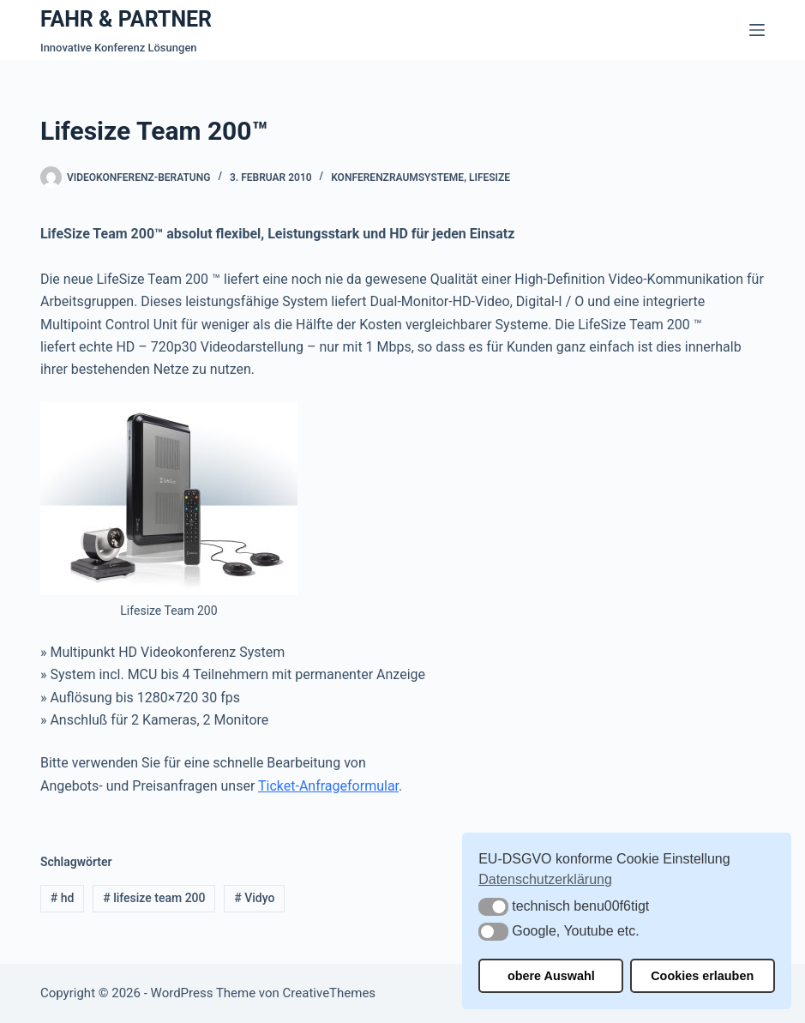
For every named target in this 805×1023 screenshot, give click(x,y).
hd (63, 898)
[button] (493, 907)
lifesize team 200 (154, 898)
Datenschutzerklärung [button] (545, 879)
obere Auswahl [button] (551, 976)
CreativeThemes (329, 993)
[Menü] (757, 30)
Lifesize (489, 178)
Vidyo (254, 898)
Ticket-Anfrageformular (328, 786)
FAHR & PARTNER (126, 19)
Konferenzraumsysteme (397, 178)
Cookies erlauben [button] (702, 976)
